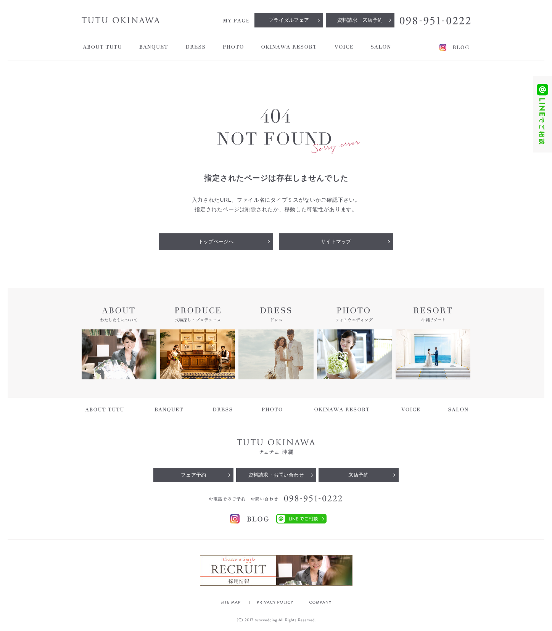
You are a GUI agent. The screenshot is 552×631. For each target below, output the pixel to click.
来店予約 (358, 475)
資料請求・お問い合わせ (276, 475)
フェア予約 (193, 475)
